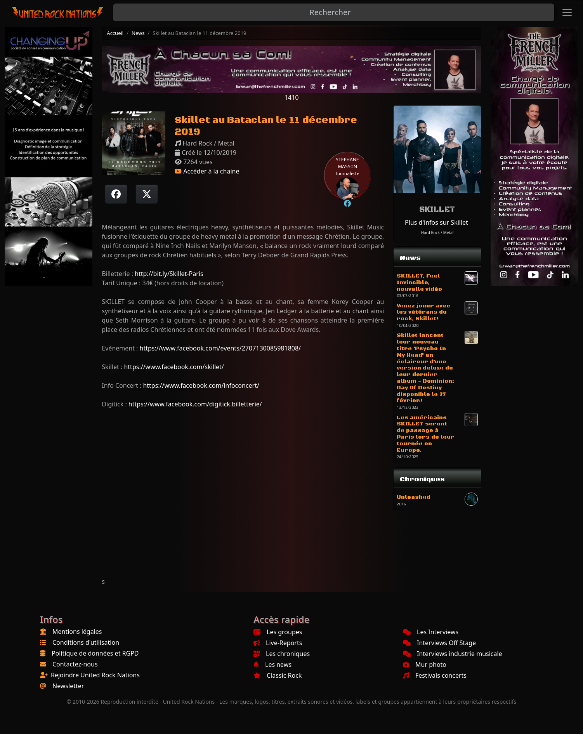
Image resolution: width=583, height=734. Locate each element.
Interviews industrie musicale (452, 653)
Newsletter (68, 686)
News (138, 32)
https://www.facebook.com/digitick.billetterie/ (195, 404)
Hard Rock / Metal (437, 232)
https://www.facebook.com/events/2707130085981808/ (220, 348)
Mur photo (424, 664)
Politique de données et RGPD (95, 653)
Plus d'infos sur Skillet (436, 222)
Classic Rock (277, 675)
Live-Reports (277, 643)
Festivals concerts (435, 675)
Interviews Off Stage (439, 643)
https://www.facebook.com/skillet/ (174, 367)
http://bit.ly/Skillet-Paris (169, 273)
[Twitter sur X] (146, 194)
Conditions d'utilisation (85, 642)
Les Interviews (430, 632)
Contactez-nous (75, 664)
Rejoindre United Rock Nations (95, 675)
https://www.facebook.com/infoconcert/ (201, 385)
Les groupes (277, 632)
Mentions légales (77, 631)
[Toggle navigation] (567, 12)
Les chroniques (281, 653)
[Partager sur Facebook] (116, 194)
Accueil (115, 32)
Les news (272, 664)
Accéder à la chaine (207, 171)
